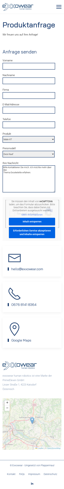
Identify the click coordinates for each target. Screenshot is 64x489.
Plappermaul (47, 465)
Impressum (34, 474)
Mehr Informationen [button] (32, 214)
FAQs (22, 474)
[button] (58, 7)
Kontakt (11, 474)
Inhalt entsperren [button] (32, 221)
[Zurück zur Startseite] (18, 7)
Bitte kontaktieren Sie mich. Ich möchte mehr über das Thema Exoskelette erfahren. (29, 178)
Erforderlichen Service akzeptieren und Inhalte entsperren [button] (32, 232)
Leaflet (39, 448)
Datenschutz (50, 474)
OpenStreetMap (54, 448)
